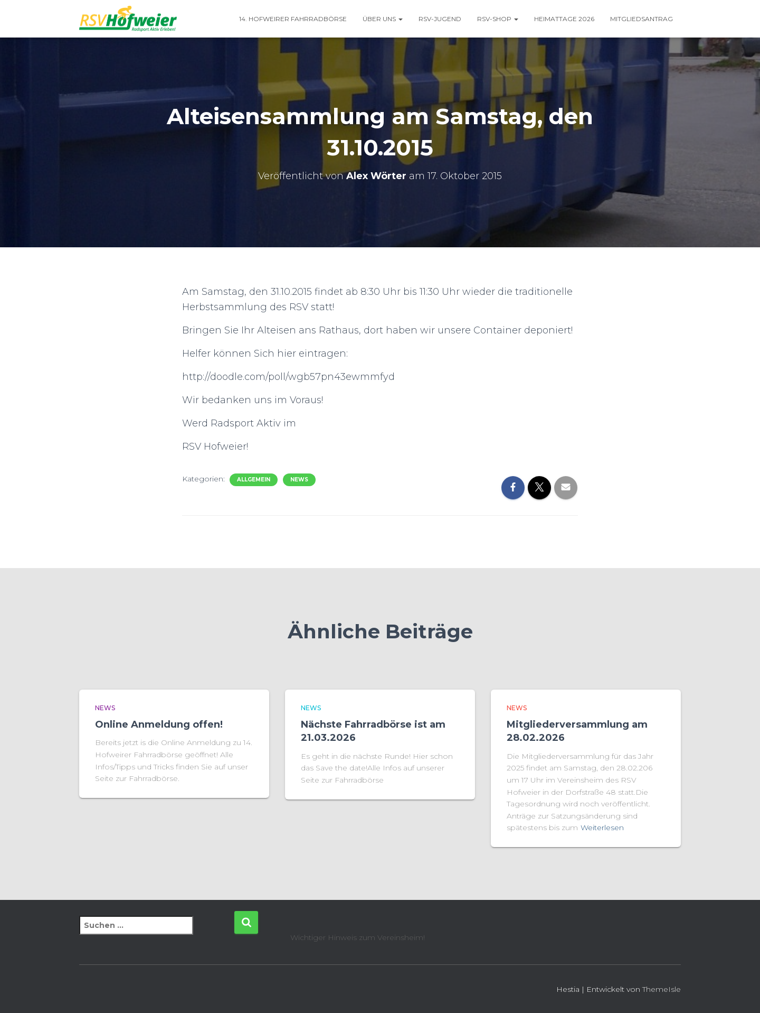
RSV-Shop (497, 19)
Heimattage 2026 (564, 19)
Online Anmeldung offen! (159, 724)
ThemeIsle (661, 989)
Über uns (383, 19)
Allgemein (253, 479)
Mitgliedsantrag (641, 19)
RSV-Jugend (440, 19)
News (299, 479)
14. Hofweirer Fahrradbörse (293, 19)
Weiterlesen (602, 827)
